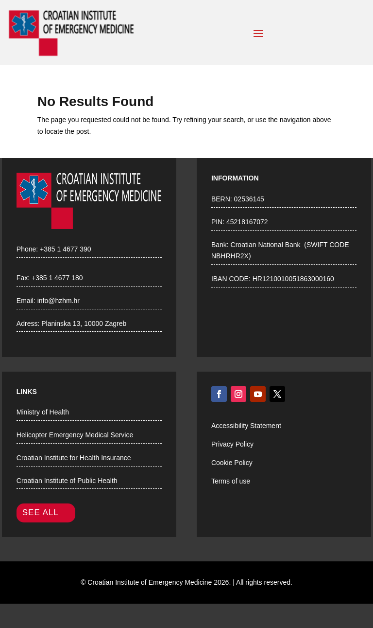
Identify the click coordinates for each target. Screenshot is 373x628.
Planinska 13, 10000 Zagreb (83, 323)
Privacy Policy (232, 444)
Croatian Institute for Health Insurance (74, 458)
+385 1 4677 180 (57, 278)
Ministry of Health (43, 412)
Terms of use (230, 481)
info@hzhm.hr (58, 301)
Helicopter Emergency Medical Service (75, 435)
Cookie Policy (232, 463)
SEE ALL (40, 512)
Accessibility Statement (246, 426)
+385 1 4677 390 (65, 249)
